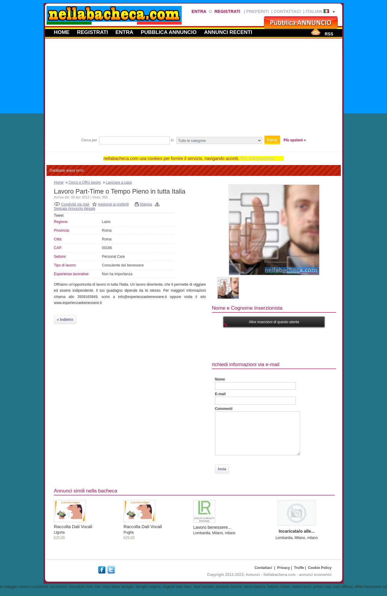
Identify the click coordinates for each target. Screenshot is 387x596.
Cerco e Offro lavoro (84, 182)
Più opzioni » (295, 140)
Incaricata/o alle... (297, 531)
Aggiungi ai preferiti (113, 204)
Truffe (299, 568)
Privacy (283, 568)
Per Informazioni (257, 158)
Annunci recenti (228, 32)
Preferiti (257, 11)
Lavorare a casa (119, 182)
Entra (199, 11)
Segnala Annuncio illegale (74, 208)
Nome (220, 379)
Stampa (146, 204)
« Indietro (65, 320)
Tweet (59, 215)
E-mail (220, 394)
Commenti (224, 409)
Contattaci (287, 11)
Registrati (227, 11)
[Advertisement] (193, 90)
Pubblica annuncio (169, 32)
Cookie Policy (320, 568)
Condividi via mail (75, 204)
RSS (329, 34)
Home (62, 32)
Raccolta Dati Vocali (73, 526)
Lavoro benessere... (212, 527)
